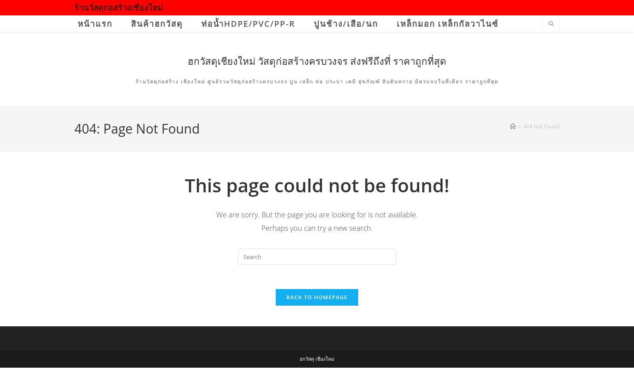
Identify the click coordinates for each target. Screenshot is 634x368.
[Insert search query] (317, 257)
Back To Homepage (316, 297)
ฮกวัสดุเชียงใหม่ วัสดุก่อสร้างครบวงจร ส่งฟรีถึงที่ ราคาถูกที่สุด (317, 61)
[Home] (513, 126)
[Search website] (551, 24)
